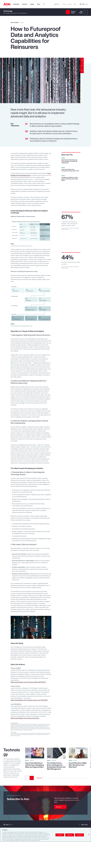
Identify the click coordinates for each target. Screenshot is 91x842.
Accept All (79, 835)
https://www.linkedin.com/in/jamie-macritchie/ (25, 718)
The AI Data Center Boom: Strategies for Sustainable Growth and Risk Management (56, 766)
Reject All (70, 835)
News (75, 4)
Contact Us (56, 4)
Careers (64, 4)
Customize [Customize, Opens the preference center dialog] (60, 835)
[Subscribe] (60, 807)
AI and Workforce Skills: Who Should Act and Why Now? (78, 765)
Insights (32, 4)
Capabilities (16, 4)
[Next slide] (32, 778)
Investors (70, 4)
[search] (44, 4)
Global (84, 4)
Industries (24, 4)
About (38, 4)
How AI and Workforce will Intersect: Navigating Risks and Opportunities (34, 765)
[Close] (88, 834)
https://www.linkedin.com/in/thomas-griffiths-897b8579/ (28, 682)
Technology (7, 11)
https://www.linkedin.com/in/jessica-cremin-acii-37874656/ (29, 700)
